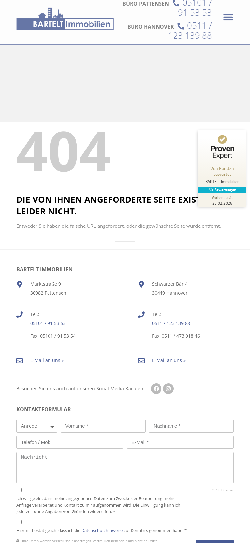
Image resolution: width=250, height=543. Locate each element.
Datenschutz (30, 523)
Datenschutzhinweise (102, 464)
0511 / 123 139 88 (190, 16)
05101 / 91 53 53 (48, 257)
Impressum (66, 523)
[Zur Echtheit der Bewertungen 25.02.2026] (222, 200)
